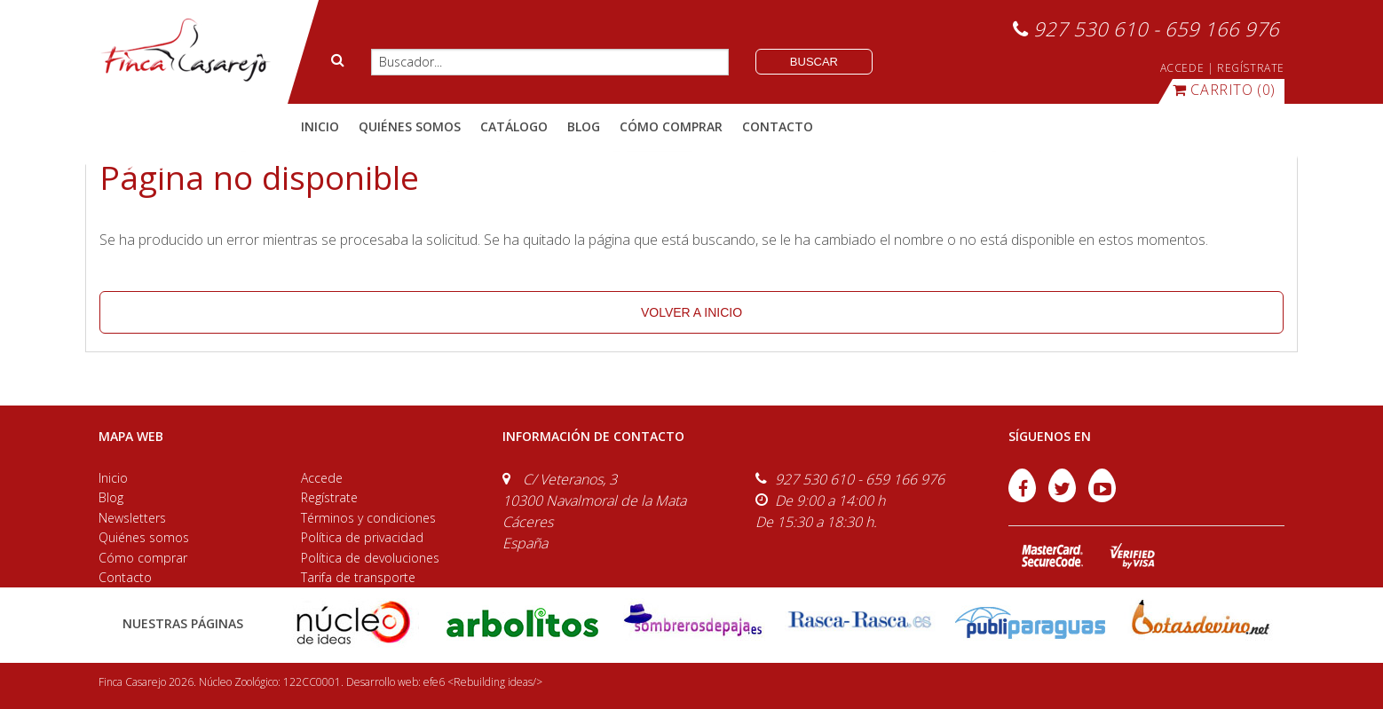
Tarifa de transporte (358, 577)
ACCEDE (1182, 67)
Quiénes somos (144, 537)
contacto (777, 126)
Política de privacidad (362, 537)
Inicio (320, 126)
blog (583, 126)
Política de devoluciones (370, 557)
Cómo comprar (143, 557)
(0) (1224, 89)
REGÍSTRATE (1250, 67)
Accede (322, 477)
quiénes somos (410, 126)
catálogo (514, 126)
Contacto (125, 577)
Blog (111, 497)
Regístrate (329, 497)
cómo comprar (671, 126)
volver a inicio (691, 312)
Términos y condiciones (368, 517)
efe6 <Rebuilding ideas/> (482, 681)
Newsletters (132, 517)
